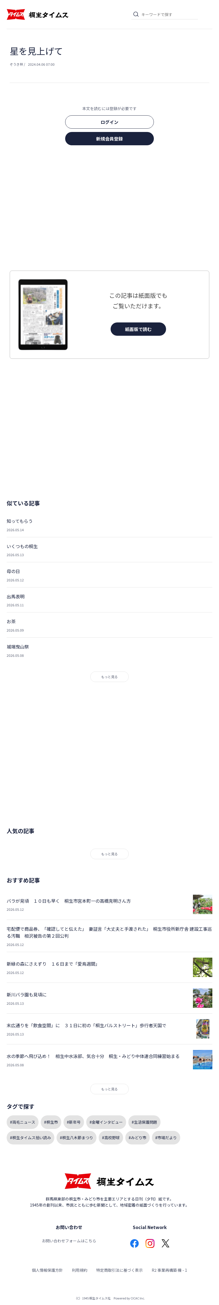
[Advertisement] (109, 209)
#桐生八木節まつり (76, 1137)
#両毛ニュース (22, 1122)
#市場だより (166, 1137)
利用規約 (79, 1270)
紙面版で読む (138, 329)
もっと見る (109, 676)
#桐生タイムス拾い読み (30, 1137)
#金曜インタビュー (106, 1122)
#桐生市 (51, 1122)
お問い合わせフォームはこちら (69, 1240)
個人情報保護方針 (47, 1270)
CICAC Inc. (138, 1298)
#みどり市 (137, 1137)
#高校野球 (111, 1137)
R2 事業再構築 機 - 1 (169, 1270)
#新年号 (74, 1122)
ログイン (109, 122)
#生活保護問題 (144, 1122)
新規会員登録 (109, 138)
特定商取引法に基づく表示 (119, 1270)
